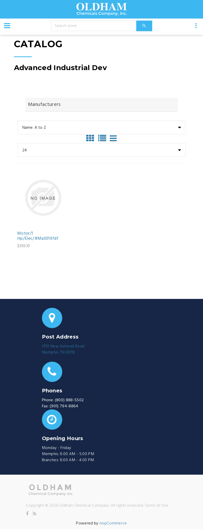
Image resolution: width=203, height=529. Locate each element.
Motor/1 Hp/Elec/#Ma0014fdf (37, 236)
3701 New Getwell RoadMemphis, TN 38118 (63, 349)
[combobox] (101, 127)
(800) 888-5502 (69, 400)
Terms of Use (156, 505)
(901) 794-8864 (64, 406)
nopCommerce (113, 523)
